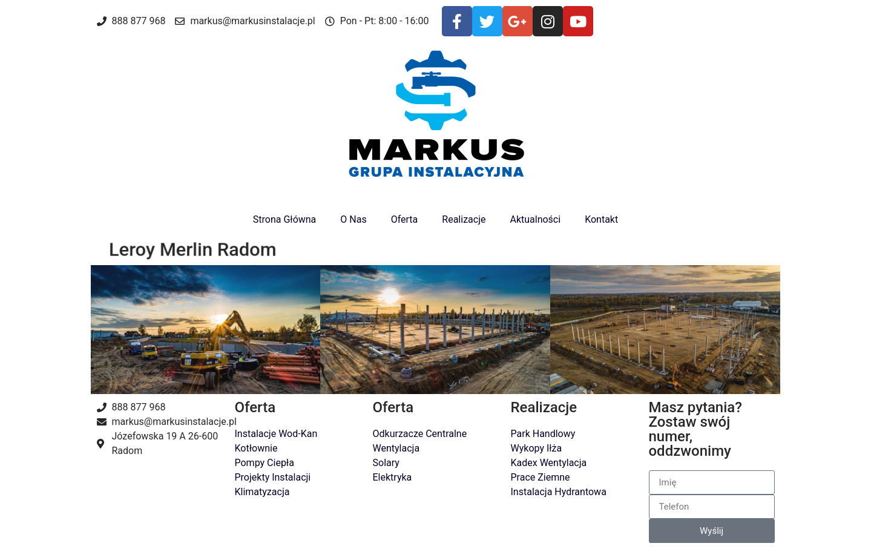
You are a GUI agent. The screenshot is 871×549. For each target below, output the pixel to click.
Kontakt (601, 219)
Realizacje (463, 219)
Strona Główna (285, 219)
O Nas (353, 219)
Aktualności (535, 219)
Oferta (404, 219)
